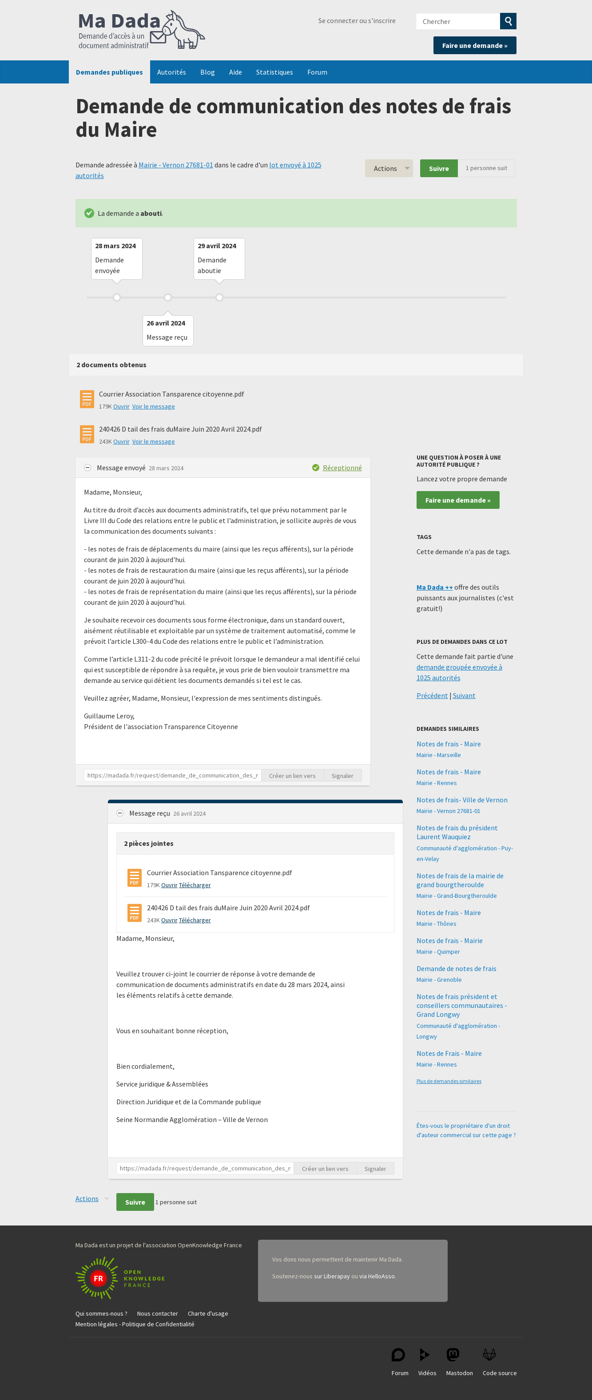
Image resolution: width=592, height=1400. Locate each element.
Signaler (343, 776)
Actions (385, 168)
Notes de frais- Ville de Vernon (462, 799)
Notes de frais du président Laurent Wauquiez (457, 832)
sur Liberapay (332, 1276)
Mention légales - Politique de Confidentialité (135, 1324)
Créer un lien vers (292, 776)
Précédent (432, 695)
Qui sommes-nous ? (101, 1313)
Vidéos (427, 1362)
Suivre (439, 168)
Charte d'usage (208, 1313)
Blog (207, 71)
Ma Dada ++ (435, 587)
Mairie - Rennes (437, 783)
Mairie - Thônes (437, 924)
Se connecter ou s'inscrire (357, 20)
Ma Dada (142, 30)
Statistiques (274, 71)
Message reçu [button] (150, 813)
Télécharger (195, 885)
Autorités (171, 71)
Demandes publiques (109, 71)
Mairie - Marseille (439, 755)
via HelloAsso (377, 1276)
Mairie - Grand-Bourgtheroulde (457, 896)
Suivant (464, 695)
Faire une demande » (475, 45)
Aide (235, 71)
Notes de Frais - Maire (449, 1053)
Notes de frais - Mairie (450, 940)
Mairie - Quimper (438, 952)
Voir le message (153, 406)
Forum (317, 71)
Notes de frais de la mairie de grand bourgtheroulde (460, 880)
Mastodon (459, 1362)
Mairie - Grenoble (439, 980)
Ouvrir (121, 406)
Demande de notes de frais (457, 968)
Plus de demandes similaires (449, 1081)
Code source (500, 1362)
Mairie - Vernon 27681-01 (176, 164)
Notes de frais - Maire (449, 743)
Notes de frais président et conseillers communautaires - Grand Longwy (462, 1005)
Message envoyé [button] (122, 467)
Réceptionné (342, 467)
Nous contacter (157, 1313)
